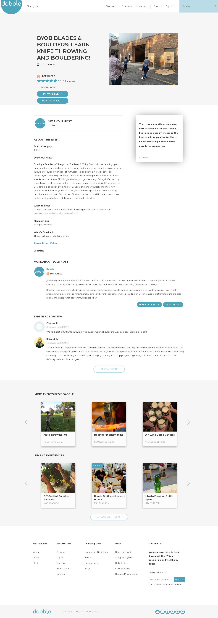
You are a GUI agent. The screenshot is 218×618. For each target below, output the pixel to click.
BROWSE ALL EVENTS (109, 517)
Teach (36, 557)
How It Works (64, 568)
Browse (60, 552)
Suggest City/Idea (124, 557)
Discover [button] (112, 6)
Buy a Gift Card (52, 100)
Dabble (51, 64)
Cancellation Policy (45, 242)
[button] (32, 6)
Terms (88, 557)
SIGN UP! (179, 579)
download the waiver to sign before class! (55, 213)
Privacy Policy (92, 563)
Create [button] (127, 6)
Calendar (141, 6)
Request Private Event (126, 574)
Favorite (143, 157)
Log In (60, 557)
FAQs (87, 568)
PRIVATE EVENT (52, 93)
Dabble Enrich (122, 568)
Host (35, 563)
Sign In (158, 6)
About (36, 552)
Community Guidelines (96, 552)
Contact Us (155, 543)
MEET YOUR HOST (60, 121)
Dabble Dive (121, 563)
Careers (61, 574)
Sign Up (171, 6)
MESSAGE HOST (149, 304)
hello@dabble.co (157, 572)
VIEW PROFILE (173, 304)
